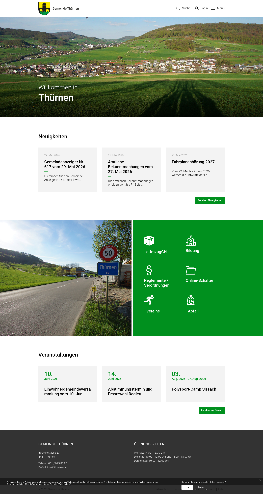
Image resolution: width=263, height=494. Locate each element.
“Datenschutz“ (64, 484)
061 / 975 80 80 (57, 463)
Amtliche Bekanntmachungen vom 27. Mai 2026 (130, 167)
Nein (201, 487)
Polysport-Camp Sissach (194, 389)
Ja (187, 487)
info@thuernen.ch (57, 467)
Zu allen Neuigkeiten (210, 200)
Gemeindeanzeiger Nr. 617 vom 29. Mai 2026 (64, 164)
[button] (183, 8)
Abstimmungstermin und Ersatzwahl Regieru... (130, 391)
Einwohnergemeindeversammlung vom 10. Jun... (67, 391)
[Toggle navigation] (217, 8)
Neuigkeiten (52, 136)
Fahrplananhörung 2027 (193, 162)
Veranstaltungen (58, 355)
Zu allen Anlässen (211, 410)
